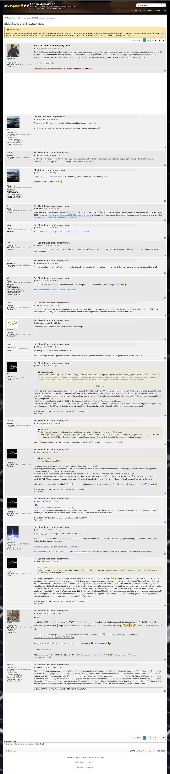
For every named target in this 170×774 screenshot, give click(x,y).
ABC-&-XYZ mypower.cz (81, 552)
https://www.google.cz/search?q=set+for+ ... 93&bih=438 (56, 546)
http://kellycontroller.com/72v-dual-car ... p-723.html (68, 231)
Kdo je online (10, 741)
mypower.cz (11, 58)
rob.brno (10, 420)
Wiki (158, 10)
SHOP (142, 10)
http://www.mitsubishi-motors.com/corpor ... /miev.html (55, 218)
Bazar (149, 10)
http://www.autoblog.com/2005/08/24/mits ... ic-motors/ (70, 215)
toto (97, 52)
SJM (8, 243)
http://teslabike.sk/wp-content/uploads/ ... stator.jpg (54, 508)
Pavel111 (10, 664)
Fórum (134, 10)
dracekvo (10, 329)
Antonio (9, 152)
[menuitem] (29, 18)
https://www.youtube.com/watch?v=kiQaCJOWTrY (54, 637)
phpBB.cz (90, 762)
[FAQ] (132, 751)
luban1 (9, 225)
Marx (8, 373)
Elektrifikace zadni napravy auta (24, 23)
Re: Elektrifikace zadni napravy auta (51, 152)
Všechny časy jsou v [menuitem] (154, 751)
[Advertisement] (85, 93)
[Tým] (139, 751)
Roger (9, 302)
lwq (8, 129)
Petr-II (9, 206)
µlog (164, 10)
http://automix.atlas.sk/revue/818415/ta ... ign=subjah (55, 290)
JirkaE (42, 744)
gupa (8, 539)
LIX (8, 278)
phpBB (78, 757)
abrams (9, 623)
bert (8, 260)
